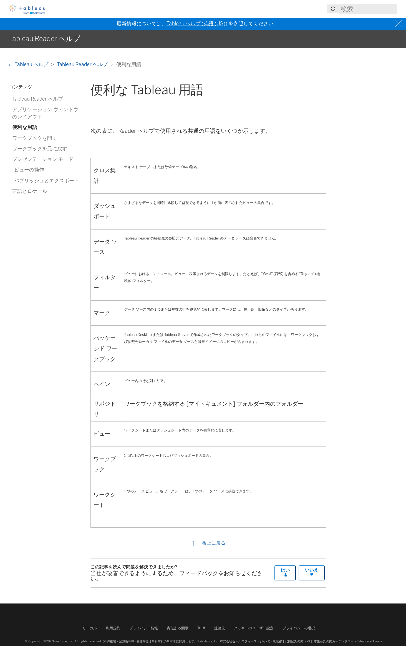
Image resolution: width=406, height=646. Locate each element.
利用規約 (113, 628)
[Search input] (368, 9)
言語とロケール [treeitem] (29, 191)
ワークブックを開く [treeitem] (34, 138)
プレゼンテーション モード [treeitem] (42, 159)
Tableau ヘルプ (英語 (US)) (197, 24)
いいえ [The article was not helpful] (311, 572)
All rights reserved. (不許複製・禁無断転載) (105, 641)
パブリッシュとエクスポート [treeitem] (45, 180)
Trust (201, 628)
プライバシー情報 (143, 628)
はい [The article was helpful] (285, 572)
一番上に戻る (208, 543)
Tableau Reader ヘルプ (83, 64)
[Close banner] (399, 23)
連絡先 (219, 628)
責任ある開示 (177, 628)
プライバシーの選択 (299, 628)
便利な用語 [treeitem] (24, 127)
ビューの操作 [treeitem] (28, 170)
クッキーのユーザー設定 (254, 628)
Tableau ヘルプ (29, 64)
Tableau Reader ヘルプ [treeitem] (37, 99)
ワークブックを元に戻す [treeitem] (39, 148)
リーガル (89, 628)
